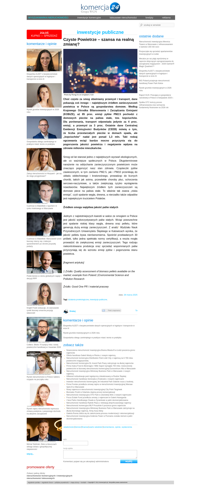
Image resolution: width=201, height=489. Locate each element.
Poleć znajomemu (111, 310)
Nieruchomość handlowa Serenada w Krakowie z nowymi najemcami (95, 379)
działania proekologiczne (78, 299)
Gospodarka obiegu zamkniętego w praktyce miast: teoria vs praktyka (92, 338)
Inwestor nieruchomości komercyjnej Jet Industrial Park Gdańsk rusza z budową (99, 382)
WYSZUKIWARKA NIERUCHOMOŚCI (48, 17)
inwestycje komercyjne (89, 17)
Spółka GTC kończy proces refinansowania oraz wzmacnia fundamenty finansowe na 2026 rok (153, 105)
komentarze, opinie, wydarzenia (117, 427)
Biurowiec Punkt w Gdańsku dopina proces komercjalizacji (90, 392)
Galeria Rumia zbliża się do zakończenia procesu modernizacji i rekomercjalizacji (100, 413)
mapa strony (75, 482)
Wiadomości (69, 427)
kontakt (83, 482)
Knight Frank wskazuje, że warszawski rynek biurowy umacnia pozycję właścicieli (43, 310)
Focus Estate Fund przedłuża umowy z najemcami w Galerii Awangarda (96, 397)
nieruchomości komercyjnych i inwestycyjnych (49, 476)
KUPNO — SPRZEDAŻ (44, 34)
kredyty (149, 17)
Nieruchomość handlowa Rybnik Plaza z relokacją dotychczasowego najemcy (98, 403)
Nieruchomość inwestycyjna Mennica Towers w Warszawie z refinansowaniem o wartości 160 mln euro (156, 44)
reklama (166, 17)
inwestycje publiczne (98, 299)
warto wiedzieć (95, 427)
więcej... (30, 454)
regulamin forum (47, 482)
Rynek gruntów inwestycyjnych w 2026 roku (81, 333)
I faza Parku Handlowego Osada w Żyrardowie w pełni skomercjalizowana (97, 400)
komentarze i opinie (42, 44)
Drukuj (72, 311)
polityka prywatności (62, 482)
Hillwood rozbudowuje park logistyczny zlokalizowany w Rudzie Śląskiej (96, 376)
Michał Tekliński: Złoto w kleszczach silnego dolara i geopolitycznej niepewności (42, 446)
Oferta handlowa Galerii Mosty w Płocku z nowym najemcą (90, 355)
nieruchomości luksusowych (41, 478)
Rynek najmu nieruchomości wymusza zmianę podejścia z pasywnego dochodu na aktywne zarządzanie (43, 411)
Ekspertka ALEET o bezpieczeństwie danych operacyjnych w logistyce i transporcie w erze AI (42, 76)
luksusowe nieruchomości (123, 17)
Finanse (85, 427)
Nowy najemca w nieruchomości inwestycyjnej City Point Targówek (94, 389)
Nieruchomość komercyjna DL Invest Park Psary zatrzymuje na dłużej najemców (99, 363)
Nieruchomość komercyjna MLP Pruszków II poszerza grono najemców (96, 405)
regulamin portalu (34, 482)
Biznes (78, 427)
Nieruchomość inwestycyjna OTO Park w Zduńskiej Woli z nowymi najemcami (98, 395)
